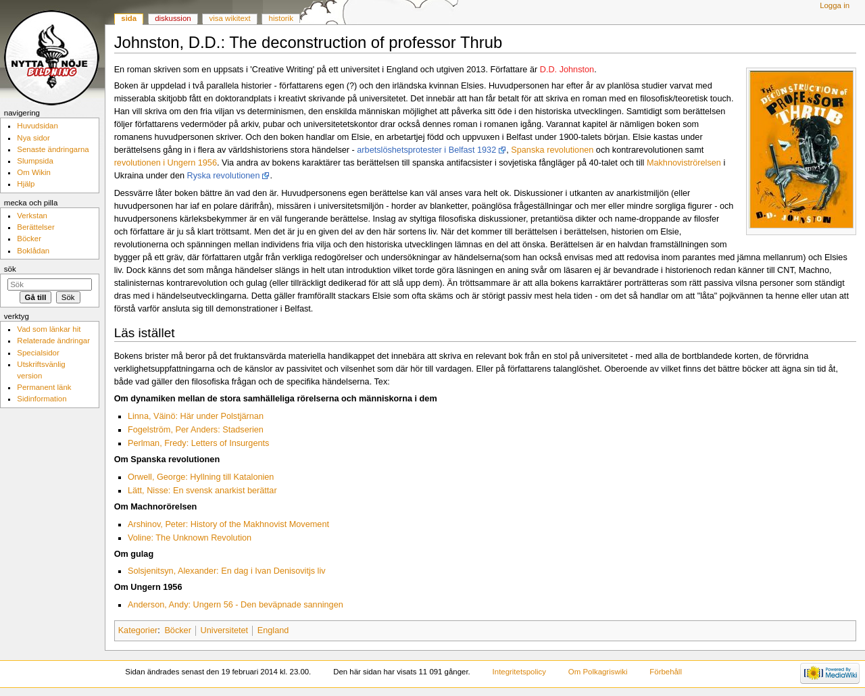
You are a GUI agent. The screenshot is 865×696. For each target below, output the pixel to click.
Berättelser (35, 227)
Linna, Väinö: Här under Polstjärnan (196, 416)
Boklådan (33, 251)
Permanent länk (44, 387)
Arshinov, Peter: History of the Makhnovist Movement (228, 524)
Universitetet (225, 630)
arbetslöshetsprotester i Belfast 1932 (426, 150)
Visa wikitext (230, 18)
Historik (281, 18)
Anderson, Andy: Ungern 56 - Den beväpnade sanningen (235, 605)
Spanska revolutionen (552, 150)
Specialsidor (38, 353)
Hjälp (25, 184)
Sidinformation (41, 399)
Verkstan (32, 216)
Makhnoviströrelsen (684, 163)
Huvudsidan (37, 126)
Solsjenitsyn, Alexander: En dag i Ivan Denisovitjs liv (227, 571)
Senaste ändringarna (53, 149)
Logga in (834, 5)
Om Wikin (34, 172)
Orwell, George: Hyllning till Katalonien (201, 477)
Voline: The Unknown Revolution (189, 538)
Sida (129, 18)
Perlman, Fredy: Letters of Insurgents (198, 443)
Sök (10, 269)
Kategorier (138, 630)
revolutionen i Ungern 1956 (165, 163)
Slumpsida (35, 161)
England (273, 630)
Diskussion (173, 18)
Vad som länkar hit (48, 329)
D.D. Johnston (567, 69)
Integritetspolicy (519, 672)
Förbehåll (665, 672)
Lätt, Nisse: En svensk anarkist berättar (202, 490)
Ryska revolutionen (223, 175)
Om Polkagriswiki (598, 672)
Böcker (177, 630)
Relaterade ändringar (53, 341)
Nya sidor (33, 138)
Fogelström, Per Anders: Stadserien (196, 429)
